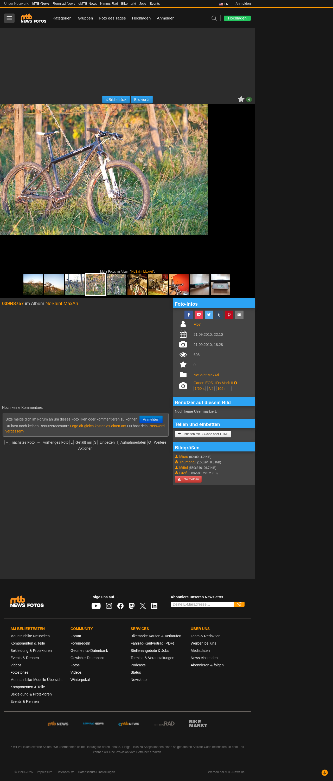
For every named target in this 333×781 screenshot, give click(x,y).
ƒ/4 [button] (210, 388)
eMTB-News (87, 3)
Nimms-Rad (109, 3)
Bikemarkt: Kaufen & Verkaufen (156, 636)
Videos (16, 665)
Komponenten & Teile (27, 643)
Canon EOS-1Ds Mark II (213, 383)
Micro (183, 457)
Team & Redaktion (205, 636)
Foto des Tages (112, 18)
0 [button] (249, 99)
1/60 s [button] (199, 388)
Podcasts (138, 665)
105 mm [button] (223, 388)
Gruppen (85, 18)
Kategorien (62, 18)
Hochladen (141, 18)
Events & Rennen (24, 658)
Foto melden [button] (188, 479)
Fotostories (19, 672)
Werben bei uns (203, 643)
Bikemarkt (128, 3)
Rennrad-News (64, 3)
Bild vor (142, 99)
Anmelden (243, 3)
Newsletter (139, 680)
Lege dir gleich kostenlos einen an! (98, 426)
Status (136, 672)
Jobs (142, 3)
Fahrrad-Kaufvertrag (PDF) (152, 643)
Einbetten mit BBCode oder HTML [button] (203, 434)
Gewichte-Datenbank (88, 658)
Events (155, 3)
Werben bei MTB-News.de (226, 772)
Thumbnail (187, 462)
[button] (235, 383)
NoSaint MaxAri (142, 271)
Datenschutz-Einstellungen (96, 772)
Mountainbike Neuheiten (30, 636)
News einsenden (204, 658)
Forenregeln (80, 643)
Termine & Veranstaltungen (152, 658)
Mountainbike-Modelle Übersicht (36, 680)
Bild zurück (116, 99)
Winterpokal (80, 680)
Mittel (183, 467)
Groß (183, 473)
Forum (76, 636)
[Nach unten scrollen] (325, 773)
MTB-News (40, 3)
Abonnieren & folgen (207, 665)
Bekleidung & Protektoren (31, 650)
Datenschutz (65, 772)
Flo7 (197, 324)
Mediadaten (200, 650)
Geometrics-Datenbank (89, 650)
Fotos (75, 665)
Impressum (44, 772)
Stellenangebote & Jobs (150, 650)
